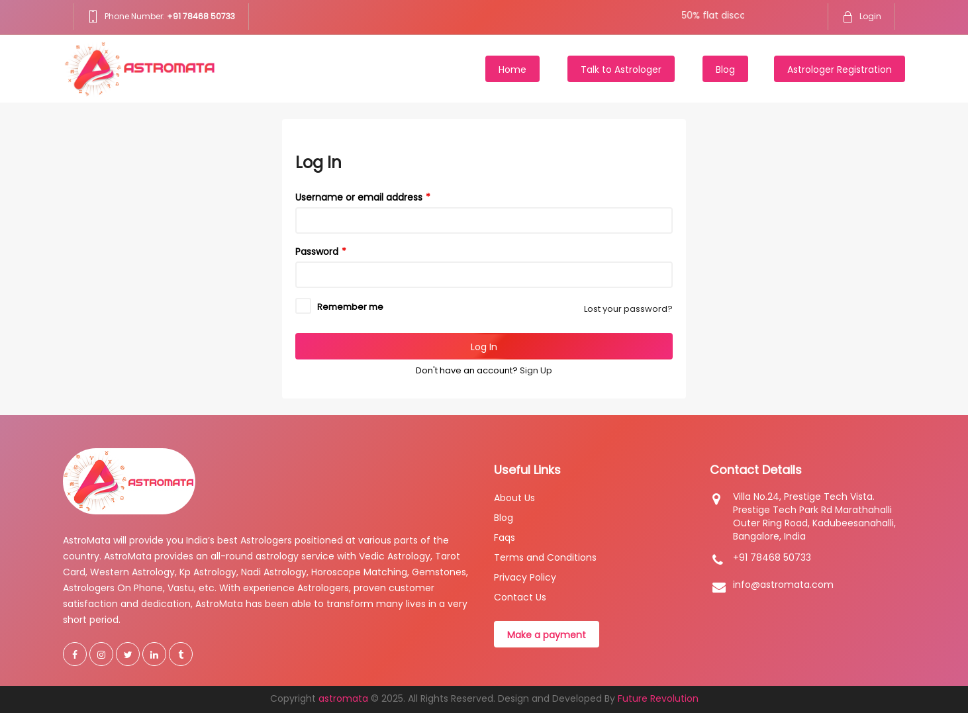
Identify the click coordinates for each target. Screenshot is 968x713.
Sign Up (536, 370)
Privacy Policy (525, 577)
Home (512, 69)
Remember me (350, 307)
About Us (514, 497)
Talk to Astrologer (621, 69)
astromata (343, 698)
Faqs (504, 537)
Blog (725, 69)
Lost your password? (628, 309)
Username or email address (358, 197)
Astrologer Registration (839, 69)
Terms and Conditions (545, 557)
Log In (484, 347)
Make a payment (546, 635)
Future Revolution (658, 698)
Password (316, 251)
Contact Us (520, 597)
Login (861, 16)
